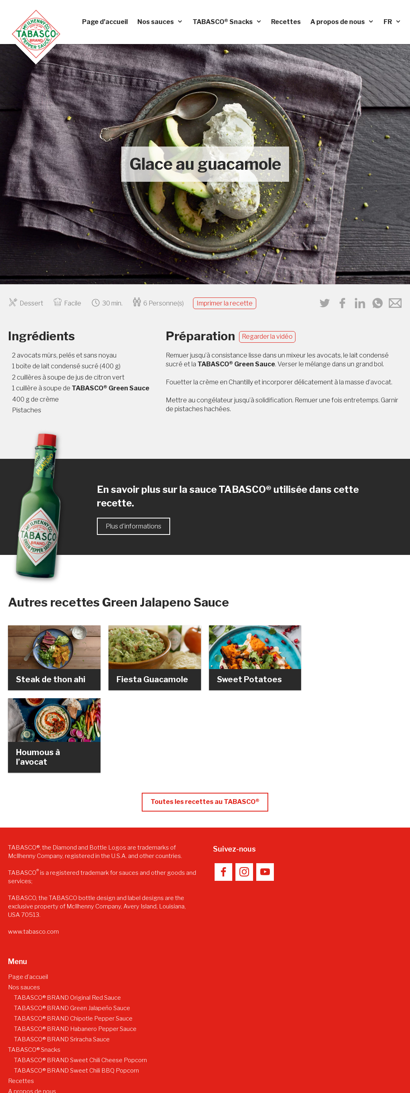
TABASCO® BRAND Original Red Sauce (67, 924)
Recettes (286, 22)
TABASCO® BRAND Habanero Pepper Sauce (75, 956)
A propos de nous (344, 22)
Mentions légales (242, 1059)
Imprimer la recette (225, 303)
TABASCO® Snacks (230, 22)
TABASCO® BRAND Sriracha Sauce (62, 966)
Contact (200, 1059)
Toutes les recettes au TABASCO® (205, 729)
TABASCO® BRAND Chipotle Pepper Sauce (73, 945)
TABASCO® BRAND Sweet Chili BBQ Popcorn (76, 997)
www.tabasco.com (33, 858)
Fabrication (29, 1029)
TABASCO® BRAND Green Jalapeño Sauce (72, 935)
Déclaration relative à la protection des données (337, 1059)
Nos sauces (162, 22)
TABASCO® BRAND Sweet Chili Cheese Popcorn (80, 987)
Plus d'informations (133, 526)
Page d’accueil (105, 22)
